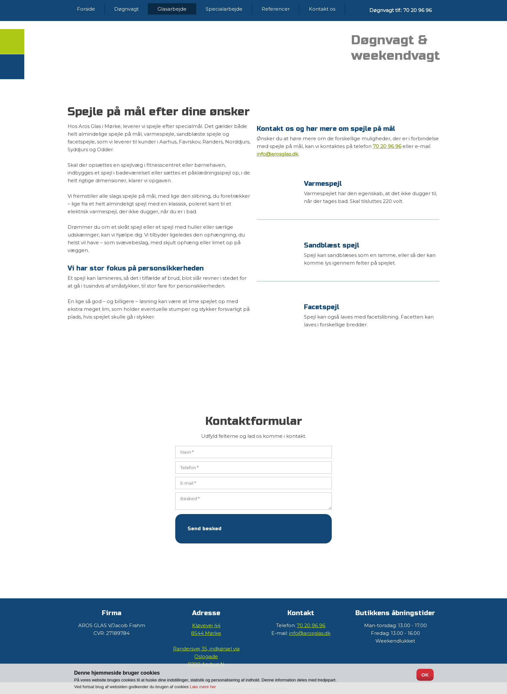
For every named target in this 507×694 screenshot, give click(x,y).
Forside (86, 9)
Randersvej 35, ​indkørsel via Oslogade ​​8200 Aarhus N (206, 656)
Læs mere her (203, 686)
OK (425, 675)
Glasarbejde (172, 9)
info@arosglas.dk (277, 154)
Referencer (276, 9)
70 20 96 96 (387, 146)
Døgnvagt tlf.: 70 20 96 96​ (400, 10)
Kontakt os (322, 9)
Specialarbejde (224, 9)
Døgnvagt (126, 9)
